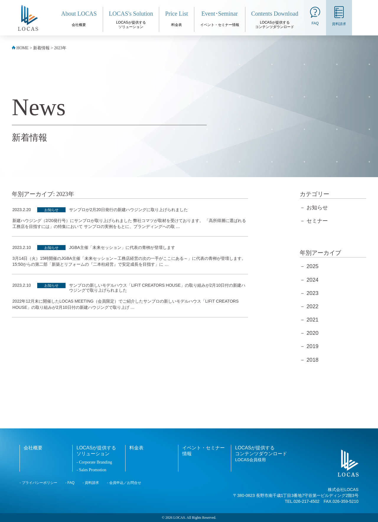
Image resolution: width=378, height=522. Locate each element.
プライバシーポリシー (39, 483)
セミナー (317, 221)
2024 (312, 280)
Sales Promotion (92, 469)
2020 (312, 333)
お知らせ (51, 210)
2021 (312, 320)
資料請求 (92, 483)
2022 (312, 306)
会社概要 (33, 447)
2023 (312, 293)
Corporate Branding (95, 462)
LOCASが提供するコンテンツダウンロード (261, 453)
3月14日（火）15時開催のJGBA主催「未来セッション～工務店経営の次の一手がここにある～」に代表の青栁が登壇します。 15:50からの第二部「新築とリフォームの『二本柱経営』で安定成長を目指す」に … (129, 261)
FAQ (70, 483)
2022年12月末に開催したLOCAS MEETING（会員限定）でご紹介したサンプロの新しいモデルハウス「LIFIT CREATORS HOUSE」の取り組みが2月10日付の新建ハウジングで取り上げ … (125, 304)
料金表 (136, 447)
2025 (312, 266)
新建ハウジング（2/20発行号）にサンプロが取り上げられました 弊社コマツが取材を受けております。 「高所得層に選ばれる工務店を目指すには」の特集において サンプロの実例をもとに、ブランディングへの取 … (129, 223)
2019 (312, 346)
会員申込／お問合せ (125, 483)
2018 (312, 360)
